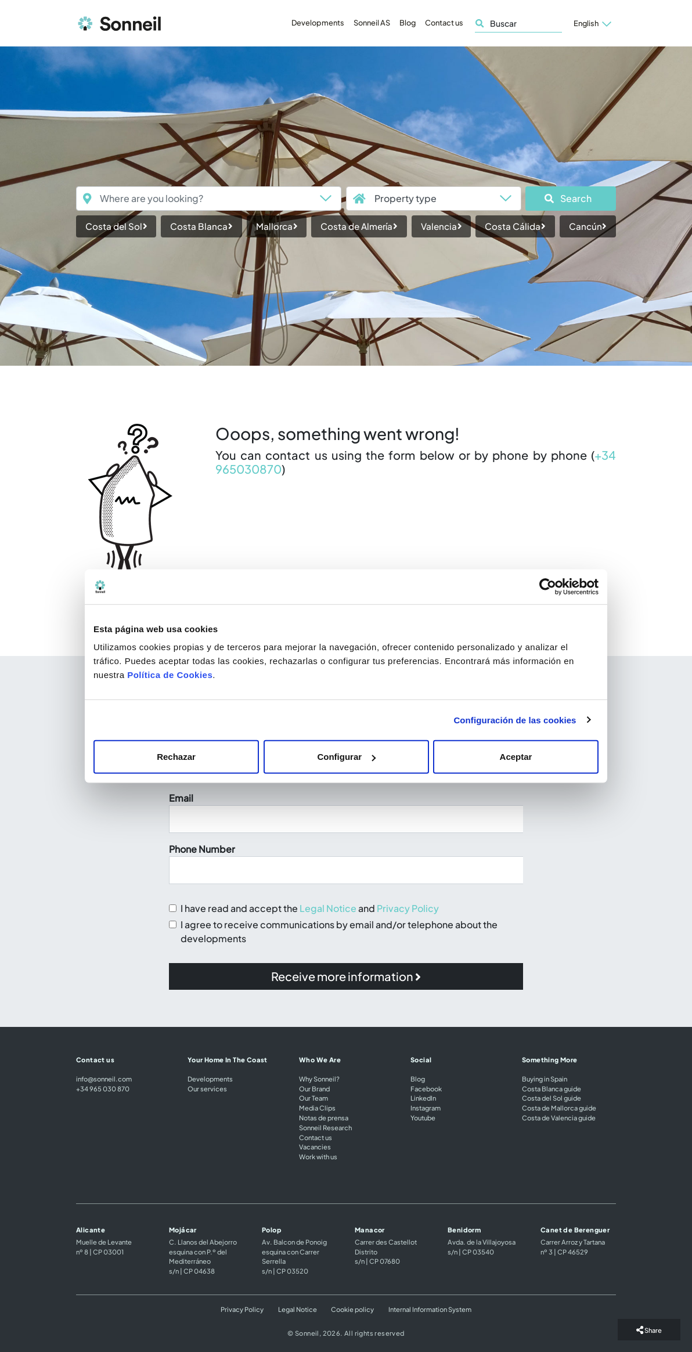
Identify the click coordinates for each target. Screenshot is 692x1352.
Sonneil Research (325, 1127)
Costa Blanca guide (551, 1088)
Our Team (313, 1098)
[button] (570, 198)
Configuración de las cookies (514, 719)
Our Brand (314, 1088)
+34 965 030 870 (102, 1088)
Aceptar (516, 757)
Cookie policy (352, 1309)
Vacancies (315, 1146)
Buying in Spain (544, 1079)
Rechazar (176, 757)
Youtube (422, 1117)
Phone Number (202, 849)
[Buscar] (518, 24)
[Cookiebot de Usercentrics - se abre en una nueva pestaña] (548, 586)
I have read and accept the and (310, 908)
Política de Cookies (169, 675)
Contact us (444, 22)
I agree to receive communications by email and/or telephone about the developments (339, 931)
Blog (407, 22)
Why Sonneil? (319, 1079)
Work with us (318, 1156)
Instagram (425, 1108)
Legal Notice (328, 908)
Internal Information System (429, 1309)
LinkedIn (423, 1098)
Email (181, 798)
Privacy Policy (408, 908)
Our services (207, 1088)
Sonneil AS (372, 22)
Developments (317, 22)
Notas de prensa (323, 1117)
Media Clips (317, 1108)
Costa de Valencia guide (559, 1117)
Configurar (346, 757)
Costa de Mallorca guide (559, 1108)
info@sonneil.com (104, 1079)
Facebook (426, 1088)
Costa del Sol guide (551, 1098)
